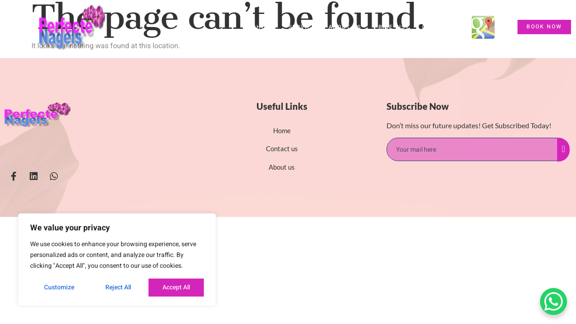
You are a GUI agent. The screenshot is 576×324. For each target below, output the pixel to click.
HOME (266, 27)
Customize (59, 287)
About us (344, 27)
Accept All (176, 287)
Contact (437, 27)
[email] (472, 149)
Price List (392, 27)
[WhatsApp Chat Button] (553, 301)
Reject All (117, 287)
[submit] (563, 150)
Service (302, 27)
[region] (117, 259)
